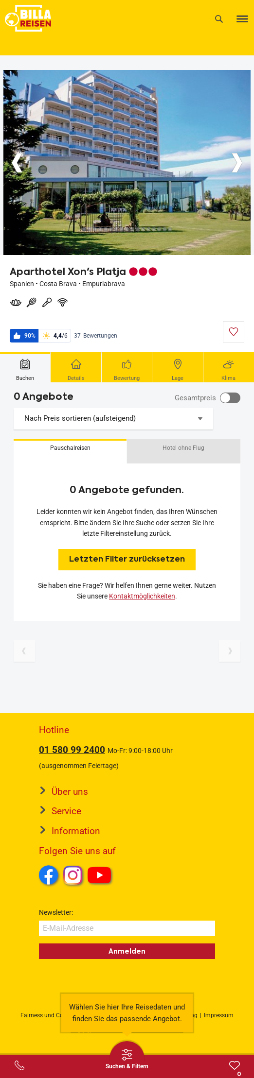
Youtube (101, 876)
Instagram (73, 875)
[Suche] (219, 19)
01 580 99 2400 (72, 749)
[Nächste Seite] (229, 651)
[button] (70, 451)
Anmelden (127, 951)
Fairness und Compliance (54, 1015)
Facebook (48, 875)
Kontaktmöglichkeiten (142, 596)
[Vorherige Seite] (24, 651)
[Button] (17, 162)
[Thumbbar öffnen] (127, 1058)
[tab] (25, 367)
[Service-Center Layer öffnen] (19, 1065)
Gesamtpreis (195, 398)
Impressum (219, 1015)
